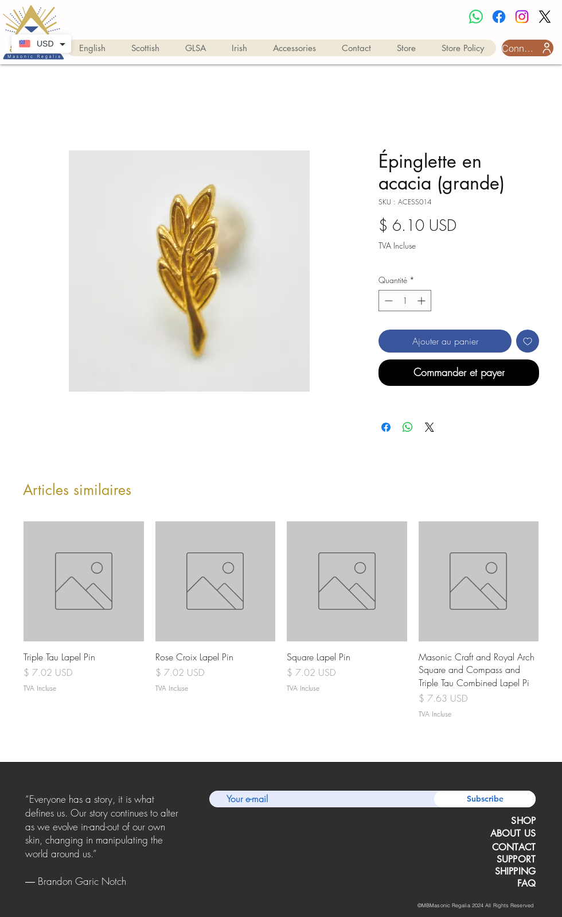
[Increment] (422, 301)
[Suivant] (177, 840)
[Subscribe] (485, 799)
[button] (92, 48)
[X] (544, 16)
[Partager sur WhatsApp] (408, 427)
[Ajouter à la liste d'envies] (527, 341)
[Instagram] (521, 16)
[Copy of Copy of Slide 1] (102, 890)
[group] (281, 620)
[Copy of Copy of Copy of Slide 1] (117, 890)
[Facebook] (499, 16)
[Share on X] (429, 427)
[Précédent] (27, 840)
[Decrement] (387, 301)
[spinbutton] (405, 301)
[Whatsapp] (476, 16)
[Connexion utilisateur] (527, 48)
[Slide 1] (87, 890)
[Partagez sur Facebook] (386, 427)
